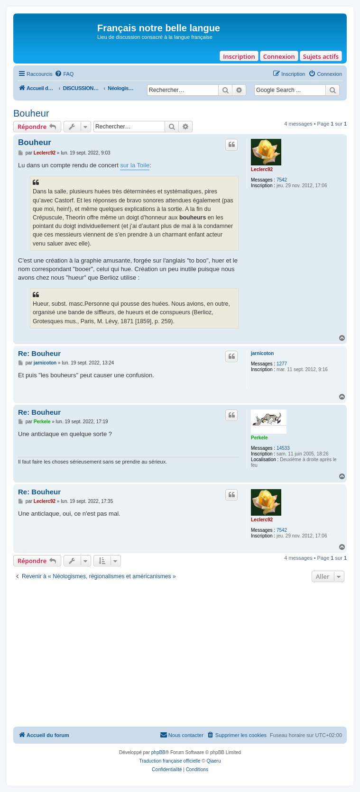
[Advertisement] (180, 655)
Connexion (279, 56)
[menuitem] (64, 74)
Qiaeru (213, 761)
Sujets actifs (321, 56)
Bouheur (31, 113)
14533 (283, 448)
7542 (282, 179)
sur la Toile (134, 165)
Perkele (259, 437)
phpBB (158, 752)
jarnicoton (262, 353)
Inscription (239, 56)
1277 (282, 363)
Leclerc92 (262, 169)
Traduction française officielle (170, 761)
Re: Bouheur (39, 353)
